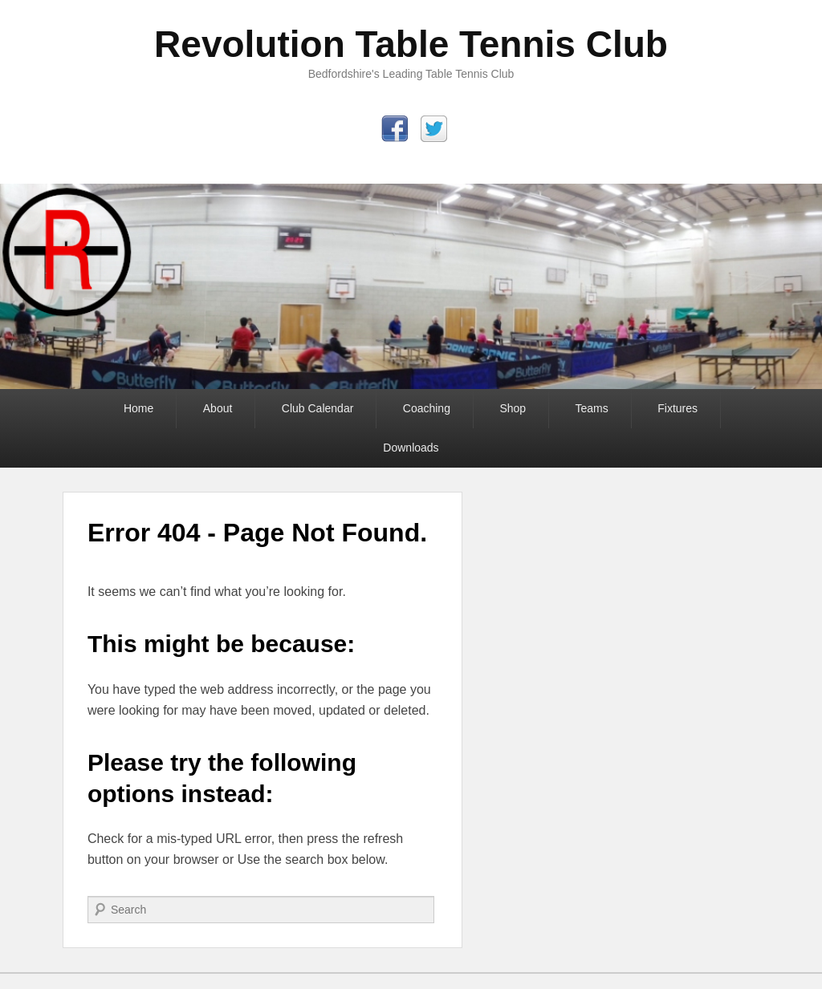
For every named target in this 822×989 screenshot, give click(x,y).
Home (138, 408)
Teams (592, 408)
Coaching (426, 408)
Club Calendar (318, 408)
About (218, 408)
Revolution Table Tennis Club (411, 44)
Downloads (410, 447)
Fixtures (677, 408)
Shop (512, 408)
